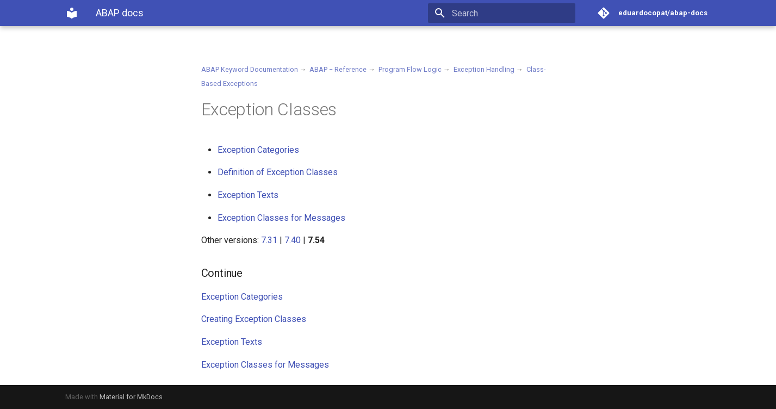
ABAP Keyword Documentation (249, 69)
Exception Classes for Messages (281, 218)
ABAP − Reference (338, 69)
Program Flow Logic (410, 69)
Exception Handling (484, 69)
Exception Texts (248, 195)
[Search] (511, 13)
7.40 (292, 240)
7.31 (269, 240)
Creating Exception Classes (253, 319)
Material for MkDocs (131, 397)
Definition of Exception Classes (278, 172)
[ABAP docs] (72, 13)
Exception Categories (258, 150)
